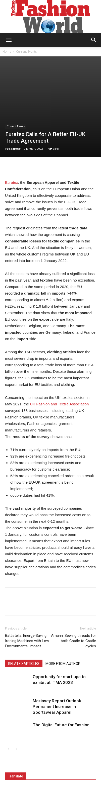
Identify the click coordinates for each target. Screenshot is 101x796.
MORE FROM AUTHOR (62, 664)
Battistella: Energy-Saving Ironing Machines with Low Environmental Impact (27, 640)
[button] (94, 40)
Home (7, 51)
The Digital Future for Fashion (61, 724)
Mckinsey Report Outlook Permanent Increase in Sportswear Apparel (57, 706)
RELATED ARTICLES (23, 664)
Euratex (11, 182)
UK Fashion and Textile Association (59, 404)
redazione (13, 148)
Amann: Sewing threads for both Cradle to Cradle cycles (73, 640)
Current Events (26, 51)
